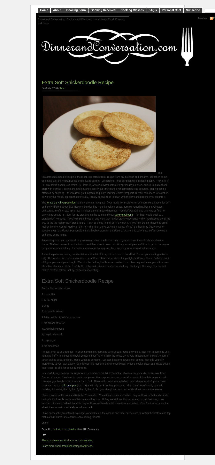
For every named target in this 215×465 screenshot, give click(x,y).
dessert (64, 429)
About (57, 10)
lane (62, 88)
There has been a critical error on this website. (67, 440)
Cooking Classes (132, 10)
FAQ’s (153, 10)
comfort (56, 429)
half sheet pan (69, 385)
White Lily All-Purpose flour (61, 202)
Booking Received (103, 10)
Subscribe (193, 10)
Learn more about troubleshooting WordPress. (67, 446)
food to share (76, 429)
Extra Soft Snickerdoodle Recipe (78, 82)
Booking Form (76, 10)
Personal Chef (171, 10)
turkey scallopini (124, 214)
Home (44, 10)
